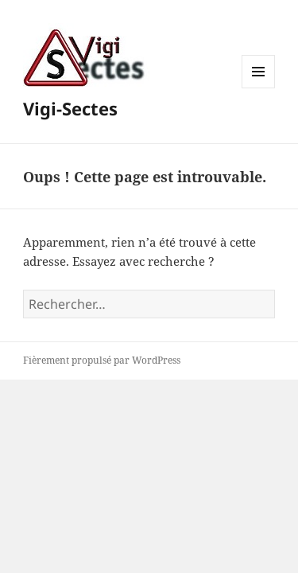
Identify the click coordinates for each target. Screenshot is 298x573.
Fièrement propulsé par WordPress (101, 360)
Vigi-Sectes (70, 108)
